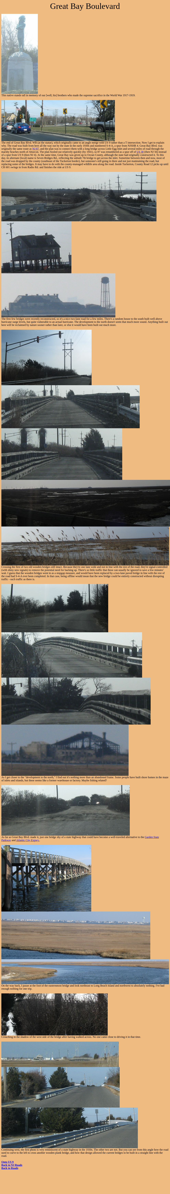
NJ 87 (35, 148)
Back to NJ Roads (11, 1165)
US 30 (140, 151)
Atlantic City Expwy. (27, 840)
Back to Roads (9, 1168)
